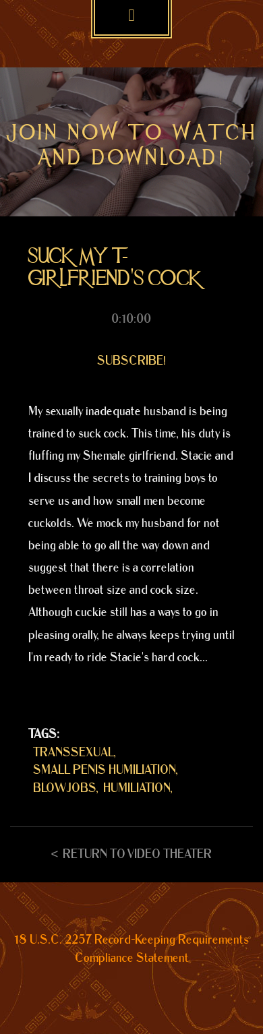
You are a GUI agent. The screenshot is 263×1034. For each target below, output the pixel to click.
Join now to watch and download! (132, 145)
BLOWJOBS (64, 788)
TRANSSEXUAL (73, 752)
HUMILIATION (137, 788)
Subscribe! (131, 361)
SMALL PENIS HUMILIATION (104, 770)
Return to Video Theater (137, 854)
